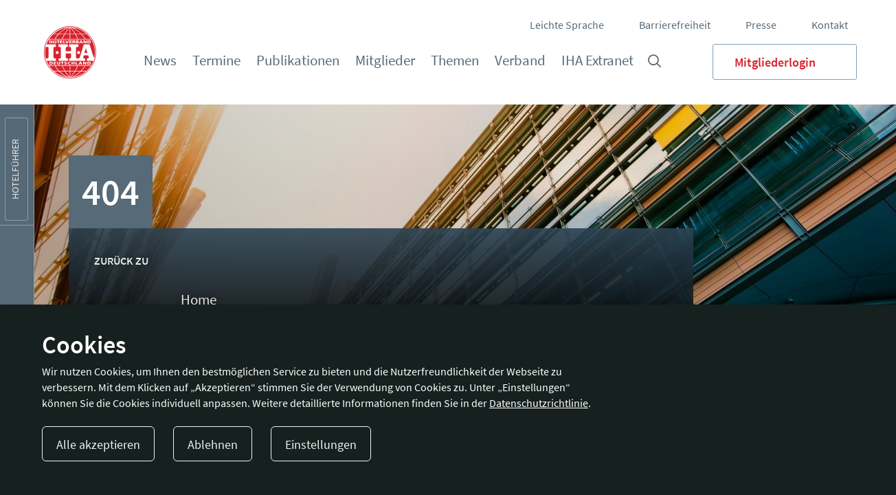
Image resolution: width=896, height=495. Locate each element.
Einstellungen (321, 444)
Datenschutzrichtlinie (538, 403)
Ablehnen (213, 444)
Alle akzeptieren (98, 444)
